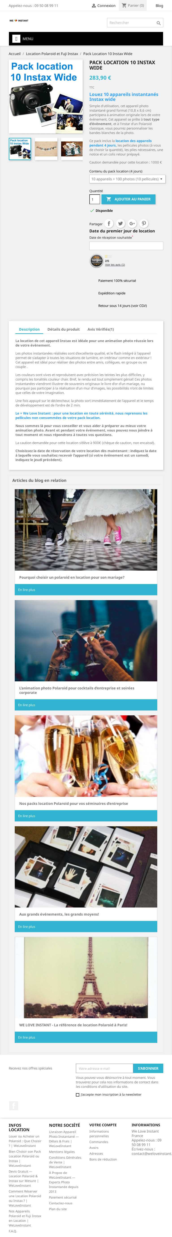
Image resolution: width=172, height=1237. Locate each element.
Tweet (120, 223)
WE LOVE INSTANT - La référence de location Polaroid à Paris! (73, 1024)
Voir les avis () (115, 264)
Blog (159, 5)
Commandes (98, 1142)
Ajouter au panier (128, 199)
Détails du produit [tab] (63, 329)
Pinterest (143, 223)
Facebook (13, 1105)
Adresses (96, 1153)
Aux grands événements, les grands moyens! (59, 914)
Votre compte (103, 1124)
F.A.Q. (13, 1231)
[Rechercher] (135, 22)
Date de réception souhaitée (111, 237)
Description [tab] (29, 329)
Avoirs (94, 1148)
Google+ (132, 223)
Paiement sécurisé (63, 1197)
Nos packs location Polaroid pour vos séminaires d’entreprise (73, 803)
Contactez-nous (60, 1203)
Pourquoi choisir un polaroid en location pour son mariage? (72, 577)
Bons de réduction (103, 1159)
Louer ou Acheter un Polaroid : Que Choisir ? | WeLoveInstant (25, 1141)
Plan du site (58, 1209)
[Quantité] (94, 199)
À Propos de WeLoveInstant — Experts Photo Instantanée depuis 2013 (63, 1182)
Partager (108, 223)
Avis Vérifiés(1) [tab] (101, 329)
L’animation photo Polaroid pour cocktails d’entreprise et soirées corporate (76, 690)
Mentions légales (62, 1152)
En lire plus (26, 589)
